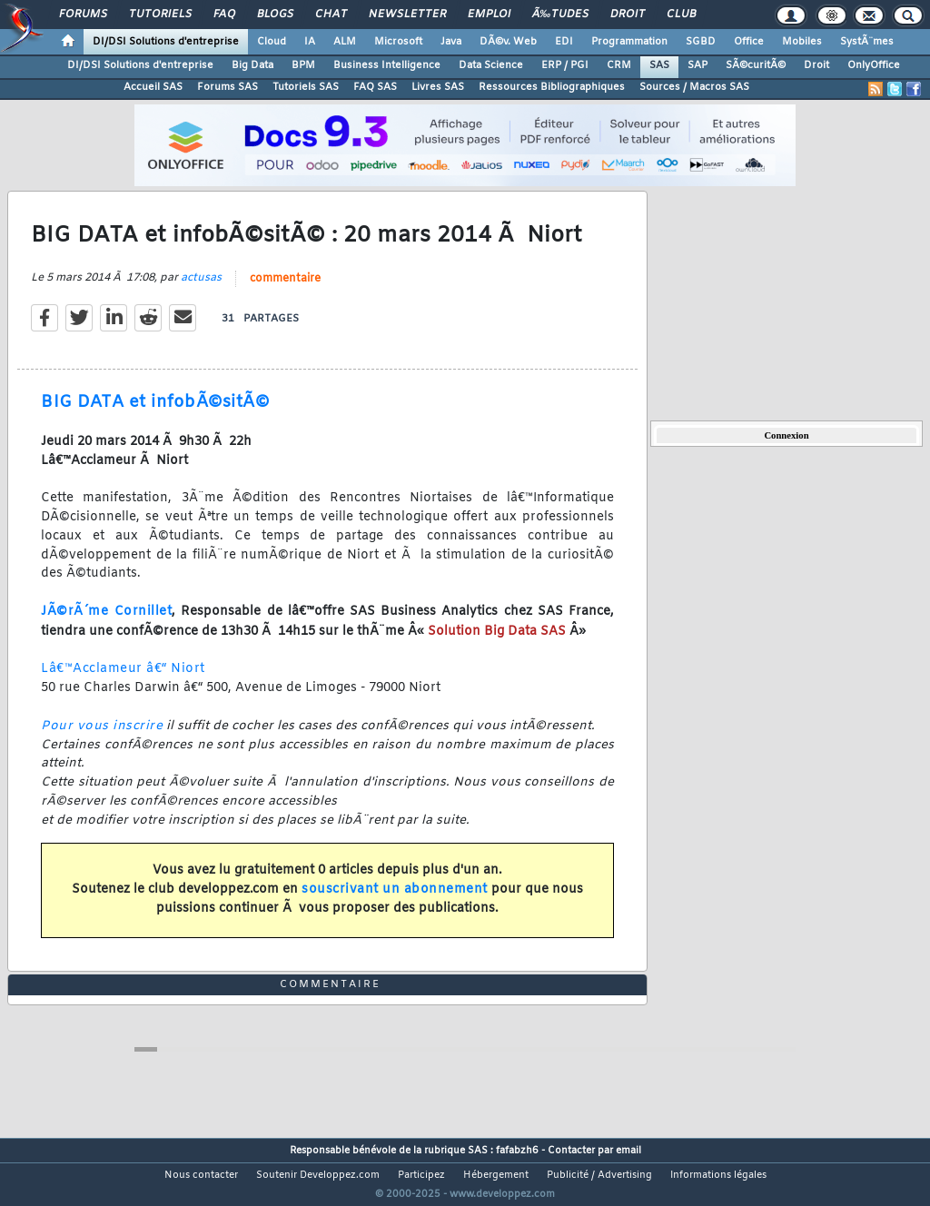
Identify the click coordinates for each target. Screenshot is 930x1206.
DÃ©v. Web (508, 41)
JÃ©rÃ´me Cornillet (106, 623)
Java (450, 41)
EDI (564, 41)
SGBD (701, 41)
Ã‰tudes (560, 14)
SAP (697, 65)
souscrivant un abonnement (395, 900)
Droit (627, 14)
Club (681, 14)
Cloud (271, 41)
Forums (83, 14)
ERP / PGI (565, 65)
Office (749, 41)
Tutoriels (160, 14)
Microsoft (398, 41)
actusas (201, 289)
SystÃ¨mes (867, 41)
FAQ (224, 14)
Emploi (489, 14)
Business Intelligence (386, 65)
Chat (331, 14)
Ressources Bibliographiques (552, 87)
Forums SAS (227, 87)
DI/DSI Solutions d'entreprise (166, 41)
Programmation (629, 41)
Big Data (252, 65)
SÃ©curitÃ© (756, 65)
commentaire (285, 290)
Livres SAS (437, 87)
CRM (619, 65)
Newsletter (407, 14)
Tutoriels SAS (305, 87)
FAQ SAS (375, 87)
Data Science (491, 65)
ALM (344, 41)
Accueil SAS (153, 87)
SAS (659, 65)
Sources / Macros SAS (694, 87)
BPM (303, 65)
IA (309, 41)
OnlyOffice (873, 65)
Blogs (275, 14)
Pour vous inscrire (102, 737)
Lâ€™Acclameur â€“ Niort (123, 680)
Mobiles (802, 41)
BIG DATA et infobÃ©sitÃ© (155, 414)
